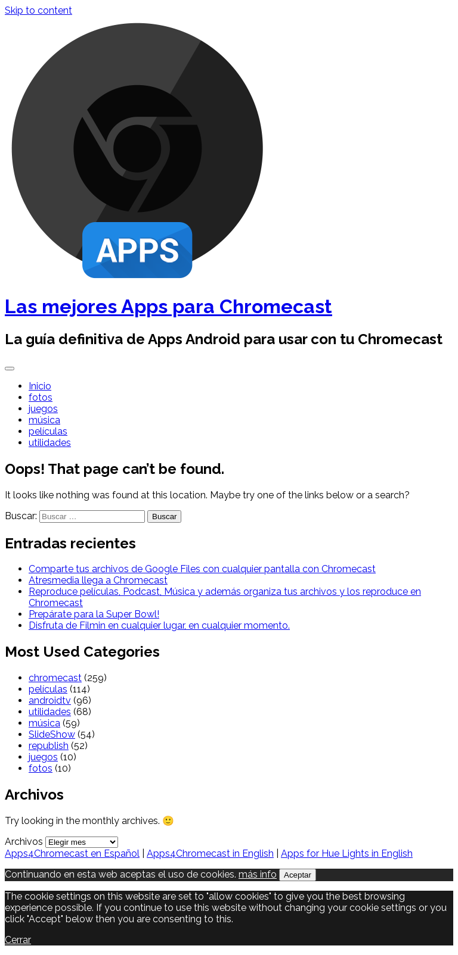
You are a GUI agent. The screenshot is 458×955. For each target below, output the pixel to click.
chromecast (55, 678)
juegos (43, 408)
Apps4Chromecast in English (210, 853)
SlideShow (52, 734)
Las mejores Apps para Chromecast (168, 306)
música (44, 420)
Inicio (40, 386)
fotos (40, 397)
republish (49, 745)
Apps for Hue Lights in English (347, 853)
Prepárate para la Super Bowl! (94, 614)
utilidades (50, 442)
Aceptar (297, 874)
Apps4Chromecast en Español (72, 853)
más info (258, 874)
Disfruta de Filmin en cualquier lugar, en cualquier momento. (159, 625)
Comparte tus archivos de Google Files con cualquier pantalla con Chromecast (202, 569)
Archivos (24, 841)
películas (48, 431)
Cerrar (18, 939)
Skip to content (38, 10)
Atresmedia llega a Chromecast (98, 580)
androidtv (50, 700)
